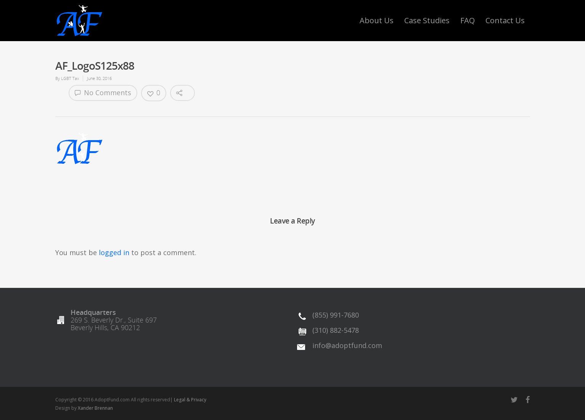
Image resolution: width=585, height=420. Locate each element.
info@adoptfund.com (347, 345)
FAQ (467, 20)
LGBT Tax (70, 78)
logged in (114, 252)
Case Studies (427, 20)
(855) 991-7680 (335, 314)
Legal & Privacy (190, 399)
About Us (377, 20)
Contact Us (505, 20)
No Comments (103, 92)
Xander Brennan (95, 408)
